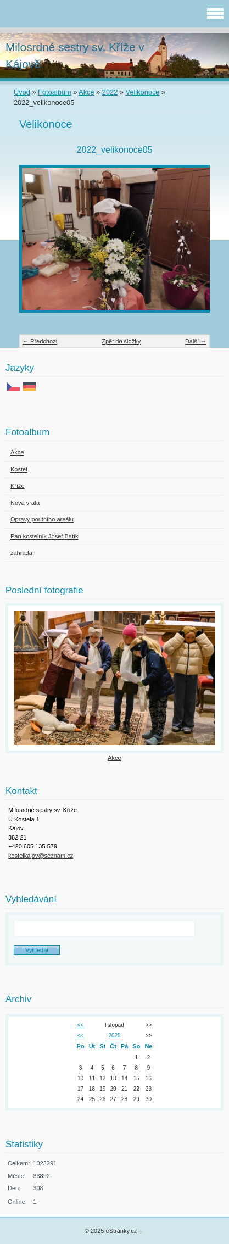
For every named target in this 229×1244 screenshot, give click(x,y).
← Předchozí (40, 341)
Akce (86, 92)
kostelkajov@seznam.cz (40, 855)
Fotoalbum (54, 92)
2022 (110, 92)
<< (80, 1025)
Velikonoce (143, 92)
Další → (195, 341)
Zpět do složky (121, 341)
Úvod (22, 92)
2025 (114, 1035)
